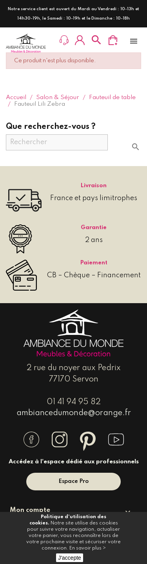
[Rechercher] (57, 142)
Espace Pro (73, 481)
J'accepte (69, 558)
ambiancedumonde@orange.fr (73, 413)
